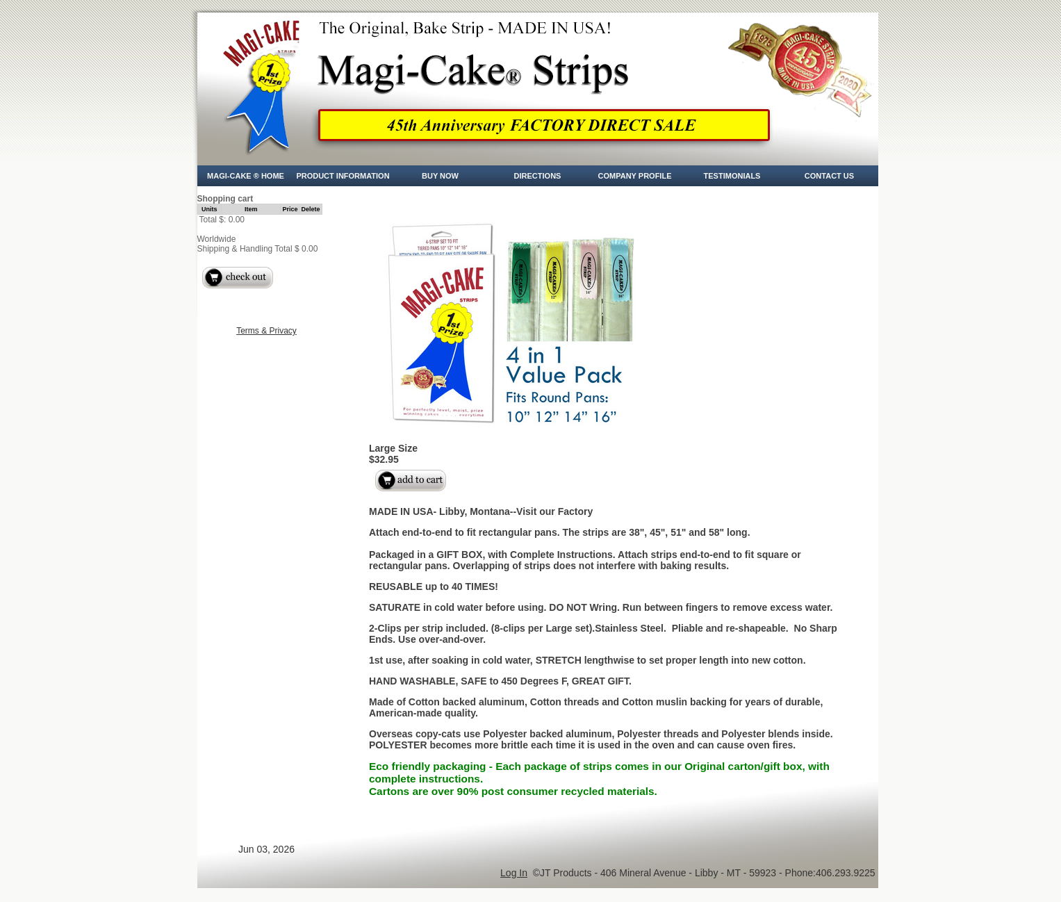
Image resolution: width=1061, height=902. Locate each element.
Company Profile (635, 176)
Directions (537, 176)
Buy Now (440, 176)
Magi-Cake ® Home (245, 176)
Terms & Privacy (266, 331)
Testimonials (732, 176)
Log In (513, 872)
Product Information (342, 176)
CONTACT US (829, 176)
